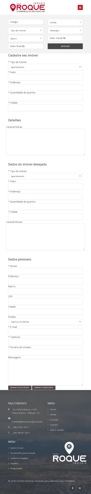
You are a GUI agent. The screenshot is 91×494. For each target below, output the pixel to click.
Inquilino (14, 463)
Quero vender (57, 429)
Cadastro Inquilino (19, 458)
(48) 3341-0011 (21, 427)
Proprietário (16, 468)
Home (53, 409)
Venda (53, 414)
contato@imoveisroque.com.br (27, 421)
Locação (54, 419)
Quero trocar (17, 447)
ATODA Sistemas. (25, 480)
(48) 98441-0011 (21, 432)
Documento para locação (22, 452)
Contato (54, 424)
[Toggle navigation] (80, 7)
